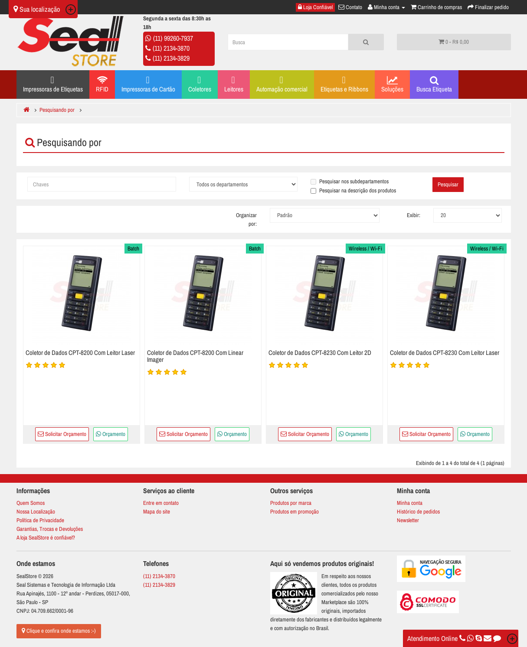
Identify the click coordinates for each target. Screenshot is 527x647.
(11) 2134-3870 (171, 48)
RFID (102, 84)
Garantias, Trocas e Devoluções (49, 529)
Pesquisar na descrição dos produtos (353, 190)
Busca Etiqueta (434, 84)
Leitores (233, 84)
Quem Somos (30, 503)
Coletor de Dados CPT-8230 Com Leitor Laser (444, 352)
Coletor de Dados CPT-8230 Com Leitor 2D (319, 352)
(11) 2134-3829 (171, 58)
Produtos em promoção (294, 511)
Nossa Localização (35, 511)
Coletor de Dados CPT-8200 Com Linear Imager (195, 356)
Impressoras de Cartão (148, 84)
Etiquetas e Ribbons (344, 84)
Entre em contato (161, 503)
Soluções (392, 84)
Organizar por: (246, 219)
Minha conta (409, 503)
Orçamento (110, 434)
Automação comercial (282, 84)
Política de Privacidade (40, 520)
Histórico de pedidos (418, 511)
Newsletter (408, 520)
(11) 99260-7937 (173, 38)
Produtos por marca (290, 503)
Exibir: (413, 215)
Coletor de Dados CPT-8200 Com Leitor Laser (80, 352)
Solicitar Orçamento (62, 434)
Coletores (199, 84)
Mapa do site (156, 511)
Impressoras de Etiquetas (53, 84)
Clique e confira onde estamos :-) (59, 630)
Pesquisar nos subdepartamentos (350, 181)
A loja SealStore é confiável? (45, 537)
